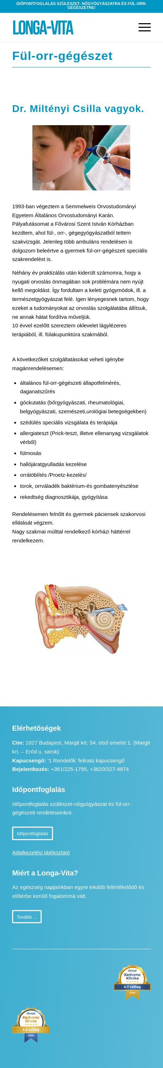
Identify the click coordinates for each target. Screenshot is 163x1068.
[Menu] (141, 27)
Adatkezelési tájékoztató (41, 852)
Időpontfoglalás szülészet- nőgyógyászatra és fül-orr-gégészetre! (81, 5)
